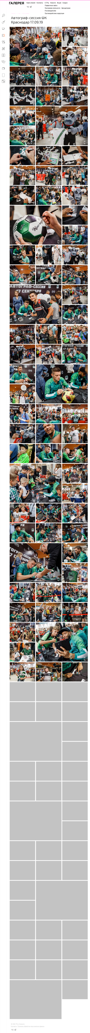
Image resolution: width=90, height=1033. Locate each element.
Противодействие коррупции (54, 13)
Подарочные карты (51, 5)
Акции (59, 3)
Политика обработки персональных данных (31, 1026)
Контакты (40, 3)
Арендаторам (66, 8)
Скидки (64, 3)
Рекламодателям (50, 11)
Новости (53, 3)
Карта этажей (30, 3)
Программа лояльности (52, 8)
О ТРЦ (47, 3)
